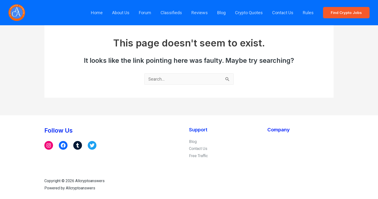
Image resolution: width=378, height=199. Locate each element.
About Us (126, 12)
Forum (149, 12)
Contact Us (283, 12)
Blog (224, 12)
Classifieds (175, 12)
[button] (346, 12)
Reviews (203, 12)
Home (103, 12)
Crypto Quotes (250, 12)
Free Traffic (198, 156)
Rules (308, 12)
